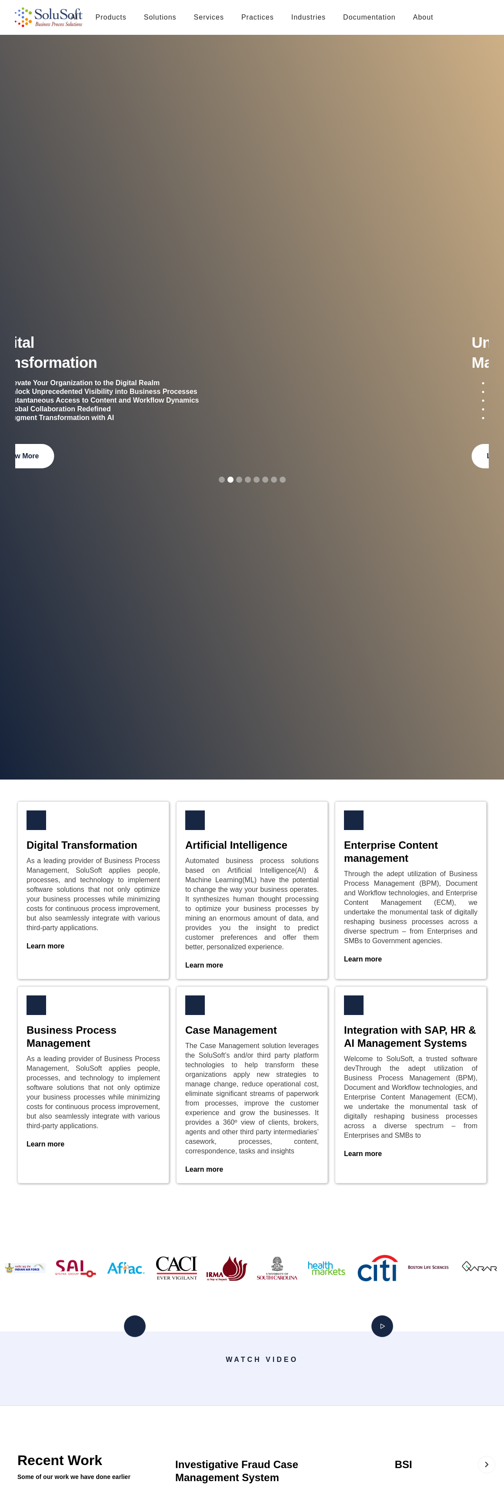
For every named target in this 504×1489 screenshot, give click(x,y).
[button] (111, 17)
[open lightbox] (141, 1379)
